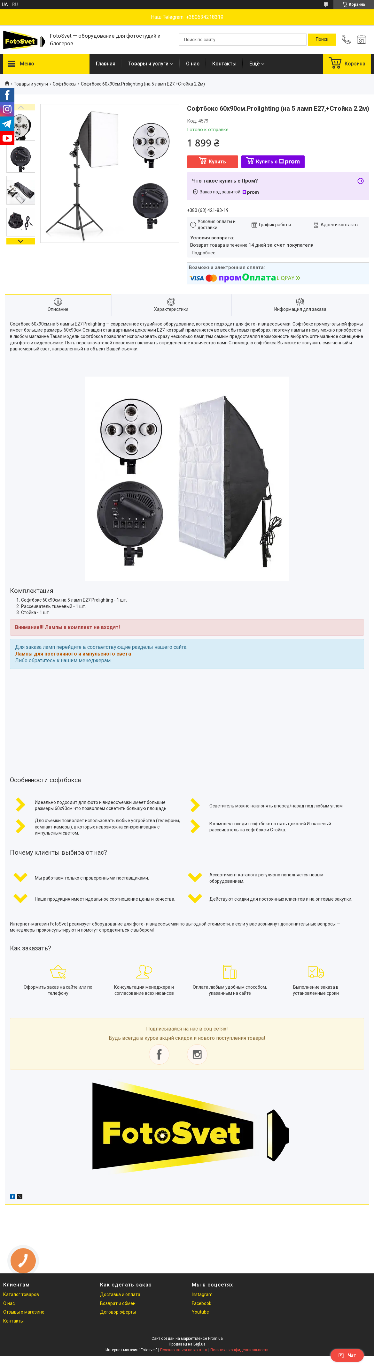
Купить (217, 162)
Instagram (202, 1294)
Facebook (201, 1303)
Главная (105, 64)
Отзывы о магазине (23, 1312)
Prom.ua (215, 1338)
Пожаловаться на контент (183, 1350)
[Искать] (322, 40)
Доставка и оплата (120, 1294)
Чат (347, 1355)
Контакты (224, 64)
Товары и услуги (148, 64)
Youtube (200, 1312)
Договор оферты (118, 1312)
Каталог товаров (21, 1294)
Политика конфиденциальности (239, 1350)
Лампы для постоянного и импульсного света (73, 654)
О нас (192, 64)
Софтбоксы (64, 83)
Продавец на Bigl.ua (187, 1344)
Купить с (278, 162)
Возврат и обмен (118, 1303)
